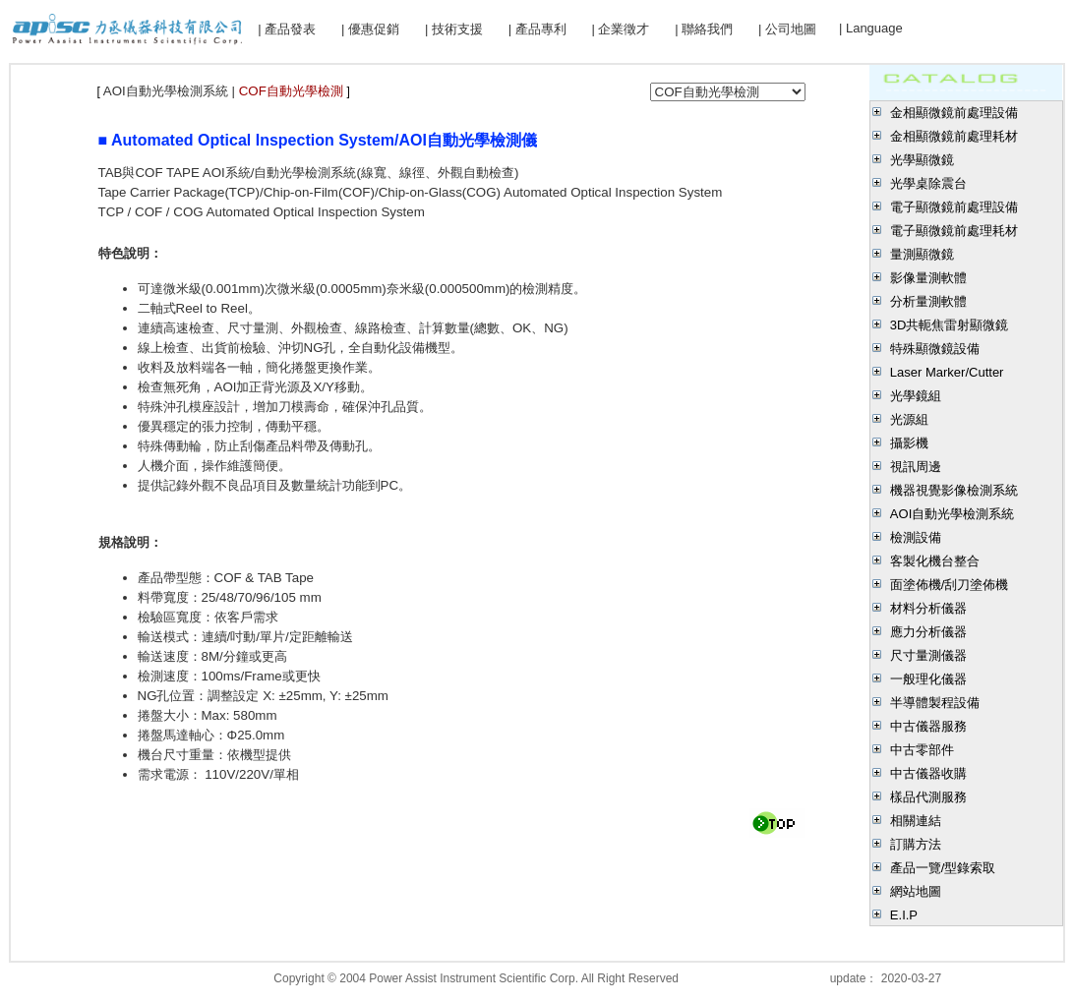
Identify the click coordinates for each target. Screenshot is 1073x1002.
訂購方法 (915, 844)
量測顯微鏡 (922, 254)
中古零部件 (922, 749)
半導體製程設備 (935, 702)
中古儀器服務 (928, 726)
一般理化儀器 (928, 679)
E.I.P (904, 915)
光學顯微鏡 (922, 159)
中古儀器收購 (928, 773)
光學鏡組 (915, 395)
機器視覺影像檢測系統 (954, 490)
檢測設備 (915, 537)
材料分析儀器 (928, 608)
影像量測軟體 (928, 277)
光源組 (909, 419)
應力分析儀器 (928, 631)
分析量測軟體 (928, 301)
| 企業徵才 (620, 29)
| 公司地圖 (787, 29)
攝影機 (909, 443)
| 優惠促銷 (370, 29)
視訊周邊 (915, 466)
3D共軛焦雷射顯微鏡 (949, 325)
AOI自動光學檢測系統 (952, 513)
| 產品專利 (537, 29)
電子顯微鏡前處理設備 (954, 207)
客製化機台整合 (935, 561)
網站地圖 (915, 891)
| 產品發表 (287, 29)
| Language (871, 28)
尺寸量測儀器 (928, 655)
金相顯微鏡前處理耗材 (954, 136)
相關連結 (915, 820)
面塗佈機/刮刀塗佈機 (949, 584)
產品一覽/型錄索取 (943, 867)
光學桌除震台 (928, 183)
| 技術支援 (454, 29)
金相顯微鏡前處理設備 (954, 112)
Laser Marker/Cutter (947, 372)
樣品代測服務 (928, 797)
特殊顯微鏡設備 (935, 348)
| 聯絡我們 (704, 29)
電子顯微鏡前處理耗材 (954, 230)
